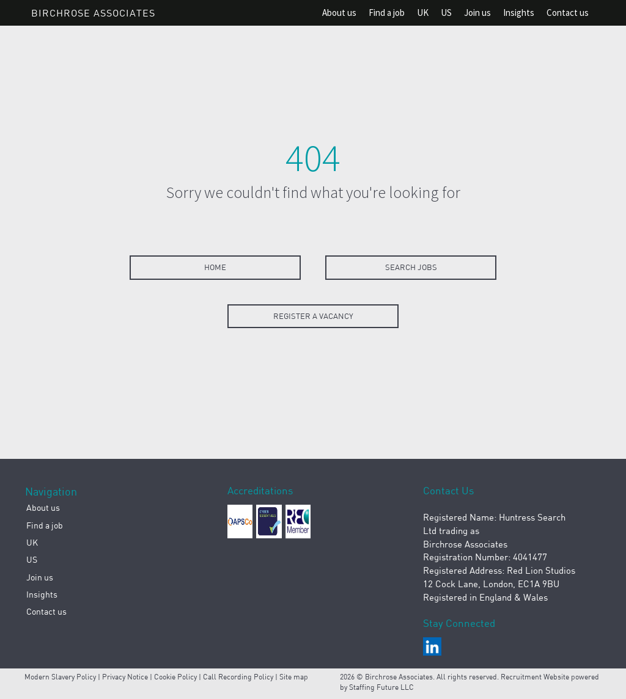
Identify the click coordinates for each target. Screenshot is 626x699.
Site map (293, 676)
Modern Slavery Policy (60, 676)
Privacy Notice (125, 676)
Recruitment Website (536, 676)
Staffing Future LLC (381, 687)
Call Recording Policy (238, 676)
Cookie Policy (175, 676)
